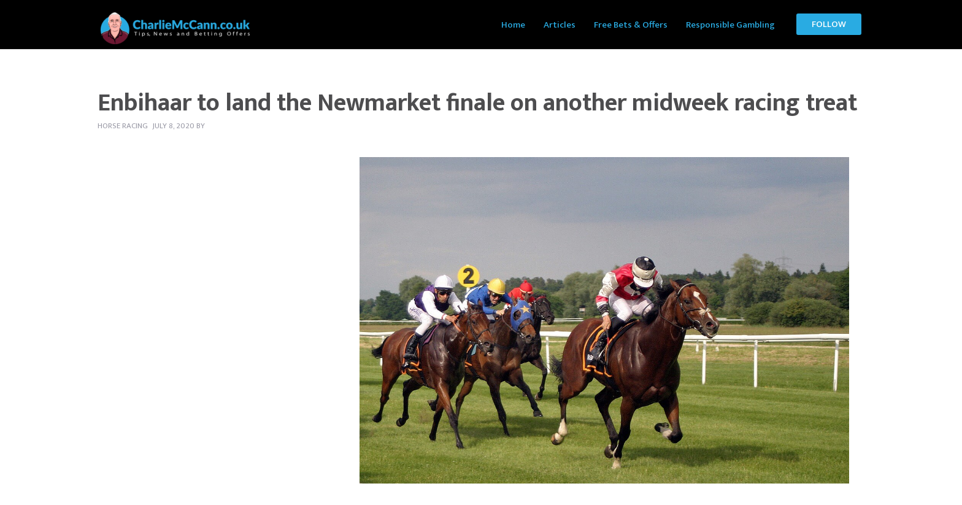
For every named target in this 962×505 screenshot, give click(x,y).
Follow (829, 24)
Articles (559, 25)
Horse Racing (123, 126)
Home (513, 25)
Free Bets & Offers (631, 25)
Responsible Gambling (730, 25)
